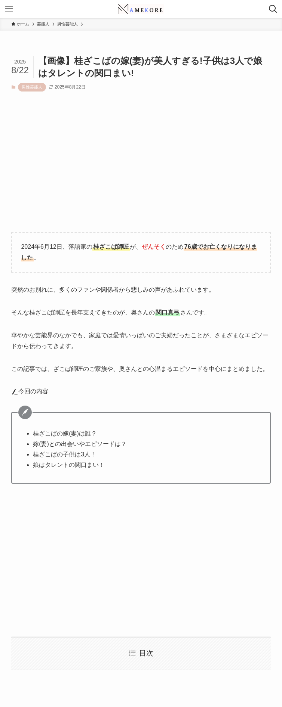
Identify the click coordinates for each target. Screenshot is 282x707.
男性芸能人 (32, 87)
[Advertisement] (141, 167)
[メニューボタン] (9, 9)
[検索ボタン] (273, 9)
